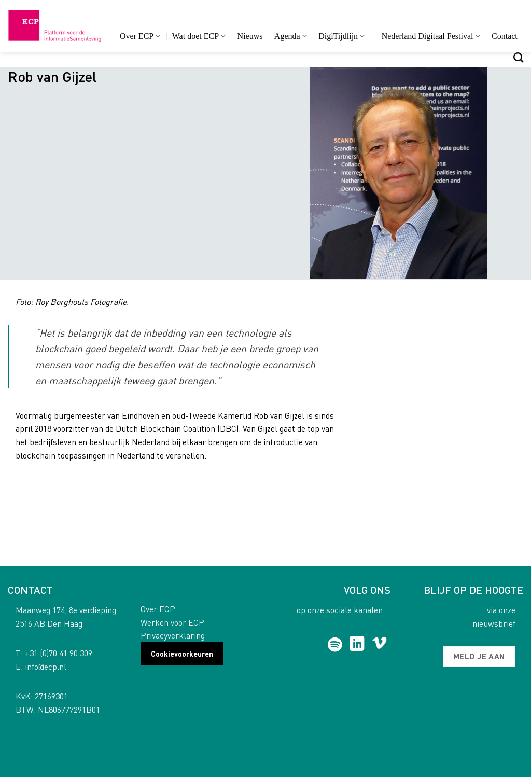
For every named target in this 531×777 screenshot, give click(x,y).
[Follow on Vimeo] (379, 644)
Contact (505, 36)
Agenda (290, 36)
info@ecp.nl (45, 666)
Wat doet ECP (199, 36)
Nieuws (250, 36)
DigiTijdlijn (341, 36)
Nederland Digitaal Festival (431, 36)
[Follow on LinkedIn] (357, 644)
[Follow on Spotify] (334, 644)
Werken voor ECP (172, 622)
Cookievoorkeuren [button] (182, 653)
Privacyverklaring (173, 635)
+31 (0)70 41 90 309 (58, 652)
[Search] (518, 57)
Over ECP (140, 36)
